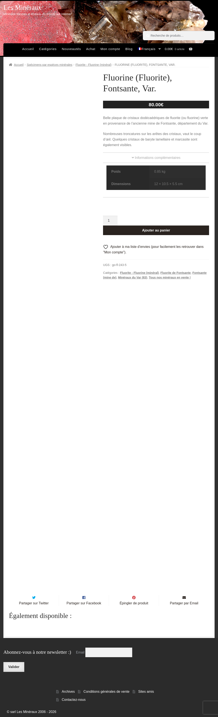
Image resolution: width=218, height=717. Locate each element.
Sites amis (146, 690)
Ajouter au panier (156, 230)
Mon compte (110, 49)
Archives (68, 690)
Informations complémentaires (156, 157)
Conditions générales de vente (106, 690)
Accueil (28, 49)
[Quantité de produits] (110, 221)
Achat (90, 49)
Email (80, 651)
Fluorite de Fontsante (176, 272)
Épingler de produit (134, 602)
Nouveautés (71, 49)
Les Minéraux (22, 7)
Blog (129, 49)
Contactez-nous (74, 698)
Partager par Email (184, 602)
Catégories (48, 49)
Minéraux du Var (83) (132, 277)
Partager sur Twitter (34, 602)
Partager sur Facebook (84, 602)
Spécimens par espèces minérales (49, 64)
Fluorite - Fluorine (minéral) (94, 64)
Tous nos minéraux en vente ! (170, 277)
